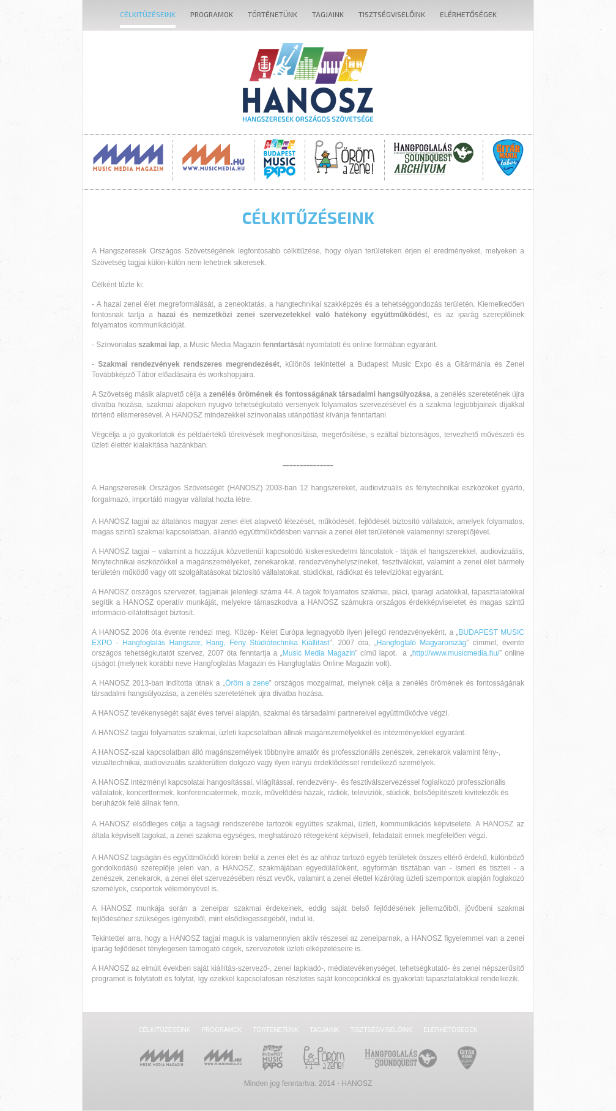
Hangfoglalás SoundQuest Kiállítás (433, 157)
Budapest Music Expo (279, 159)
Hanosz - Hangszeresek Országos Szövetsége (308, 82)
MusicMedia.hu (213, 157)
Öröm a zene (247, 683)
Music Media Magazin (128, 157)
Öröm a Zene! (344, 157)
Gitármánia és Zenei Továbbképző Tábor (508, 157)
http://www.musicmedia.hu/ (456, 653)
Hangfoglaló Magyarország (421, 642)
